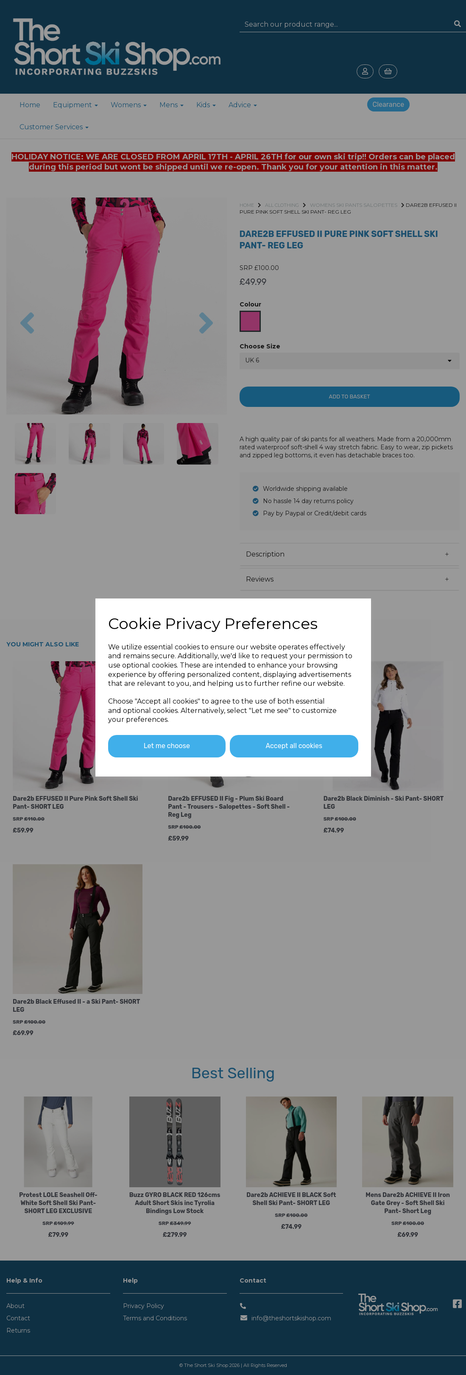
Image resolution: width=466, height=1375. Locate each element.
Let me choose (167, 746)
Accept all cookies (293, 746)
